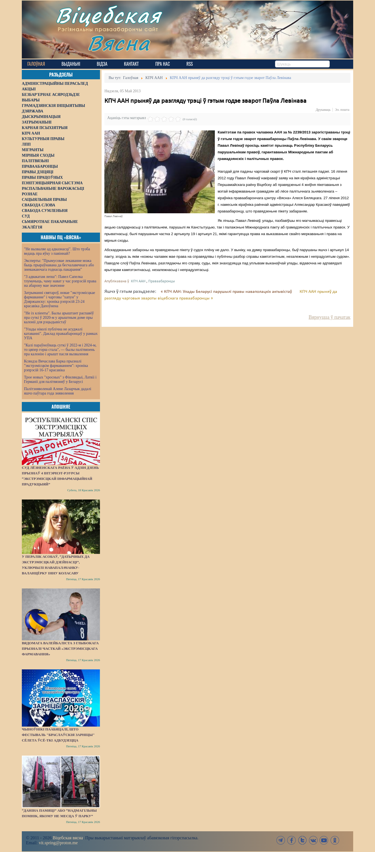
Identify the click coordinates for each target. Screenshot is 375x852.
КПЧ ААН (138, 281)
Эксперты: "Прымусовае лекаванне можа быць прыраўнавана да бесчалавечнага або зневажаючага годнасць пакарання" (59, 265)
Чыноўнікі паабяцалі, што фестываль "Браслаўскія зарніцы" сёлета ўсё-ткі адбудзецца (58, 734)
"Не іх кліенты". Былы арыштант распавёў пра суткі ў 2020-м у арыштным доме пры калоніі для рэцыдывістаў (59, 317)
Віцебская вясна (68, 837)
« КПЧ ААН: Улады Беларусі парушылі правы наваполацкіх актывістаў (227, 292)
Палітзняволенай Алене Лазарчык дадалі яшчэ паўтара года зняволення (57, 391)
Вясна (118, 43)
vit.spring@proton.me (58, 842)
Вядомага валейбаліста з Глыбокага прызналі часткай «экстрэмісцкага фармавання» (60, 648)
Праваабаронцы (161, 281)
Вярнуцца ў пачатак (329, 317)
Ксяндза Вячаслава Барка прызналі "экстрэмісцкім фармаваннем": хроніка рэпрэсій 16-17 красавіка (56, 365)
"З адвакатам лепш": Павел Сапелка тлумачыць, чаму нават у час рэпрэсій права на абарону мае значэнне (60, 281)
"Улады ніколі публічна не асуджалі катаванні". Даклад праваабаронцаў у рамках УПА (61, 333)
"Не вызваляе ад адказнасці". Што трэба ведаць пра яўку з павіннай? (57, 251)
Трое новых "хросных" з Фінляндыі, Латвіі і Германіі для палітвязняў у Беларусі (60, 379)
